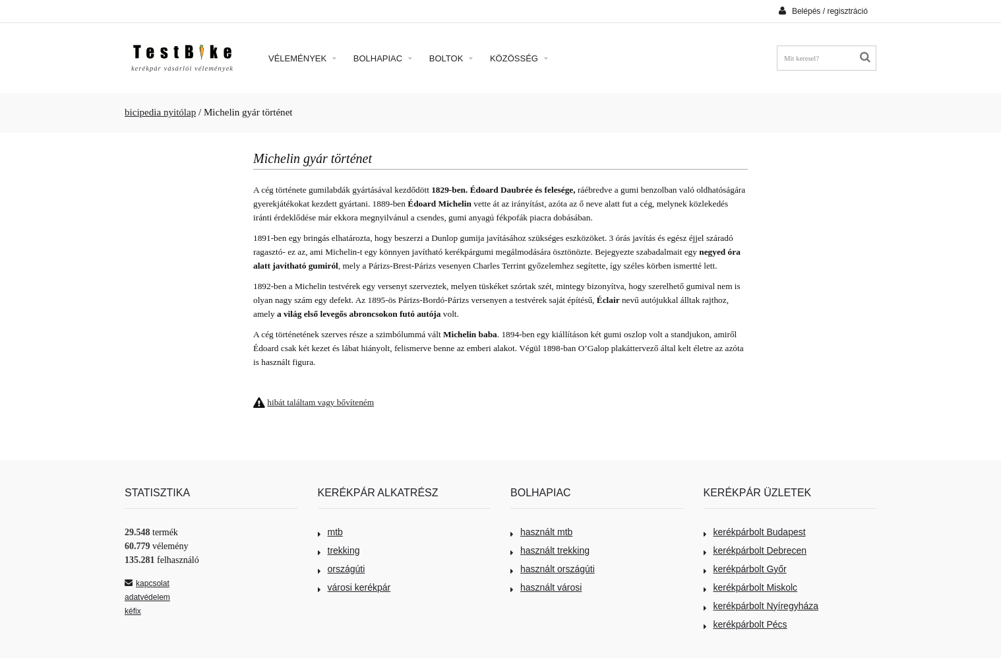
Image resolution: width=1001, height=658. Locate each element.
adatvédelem (147, 597)
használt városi (546, 587)
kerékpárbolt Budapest (755, 532)
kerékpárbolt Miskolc (751, 587)
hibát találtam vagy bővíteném (320, 402)
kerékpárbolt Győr (745, 569)
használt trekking (550, 550)
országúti (341, 569)
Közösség (519, 58)
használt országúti (552, 569)
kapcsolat (147, 583)
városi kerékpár (354, 587)
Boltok (451, 58)
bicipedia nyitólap (160, 112)
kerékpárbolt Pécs (745, 624)
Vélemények (302, 58)
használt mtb (541, 532)
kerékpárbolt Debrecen (755, 550)
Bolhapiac (382, 58)
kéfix (133, 611)
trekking (339, 550)
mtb (330, 532)
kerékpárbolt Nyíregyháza (761, 606)
